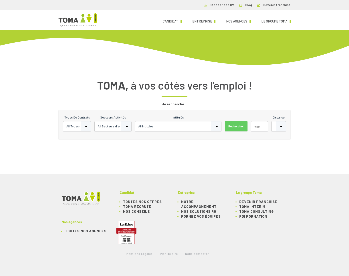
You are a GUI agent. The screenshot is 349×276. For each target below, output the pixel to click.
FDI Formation (253, 216)
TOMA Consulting (256, 211)
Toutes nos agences (86, 231)
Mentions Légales (139, 254)
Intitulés (178, 117)
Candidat (172, 21)
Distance (279, 117)
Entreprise (203, 21)
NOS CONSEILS (136, 211)
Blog (245, 5)
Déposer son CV (219, 5)
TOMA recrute (137, 206)
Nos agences (238, 21)
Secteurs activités (113, 117)
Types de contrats (77, 117)
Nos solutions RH (198, 211)
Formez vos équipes (201, 216)
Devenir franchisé (274, 5)
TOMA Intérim (252, 206)
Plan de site (169, 254)
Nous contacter (197, 254)
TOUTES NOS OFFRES (142, 201)
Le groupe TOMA (276, 21)
